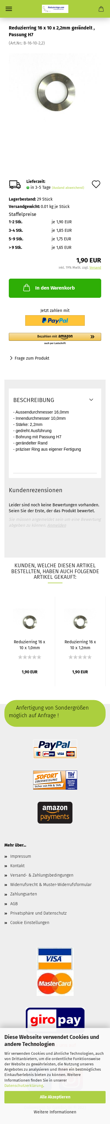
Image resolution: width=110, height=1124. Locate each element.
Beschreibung (33, 400)
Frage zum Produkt (32, 358)
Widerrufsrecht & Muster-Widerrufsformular (51, 884)
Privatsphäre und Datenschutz (38, 913)
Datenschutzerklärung (23, 1085)
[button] (55, 339)
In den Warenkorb (48, 287)
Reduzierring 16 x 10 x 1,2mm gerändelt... (80, 644)
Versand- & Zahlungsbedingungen (41, 875)
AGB (14, 903)
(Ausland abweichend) (68, 188)
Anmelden (56, 525)
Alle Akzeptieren (55, 1097)
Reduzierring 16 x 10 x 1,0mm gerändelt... (29, 644)
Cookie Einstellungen (29, 922)
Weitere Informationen (55, 1112)
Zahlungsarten (23, 894)
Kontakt (17, 865)
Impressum (20, 856)
